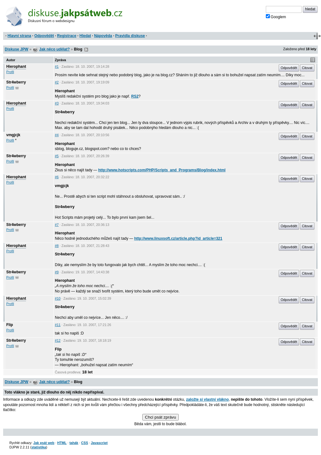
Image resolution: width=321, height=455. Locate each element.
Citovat (307, 68)
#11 (58, 325)
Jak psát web (43, 443)
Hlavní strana (19, 36)
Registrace (66, 36)
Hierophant (16, 66)
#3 (57, 103)
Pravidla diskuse (130, 36)
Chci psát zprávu (160, 417)
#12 (58, 340)
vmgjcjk (13, 135)
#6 (57, 177)
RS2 (135, 96)
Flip (9, 325)
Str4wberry (16, 82)
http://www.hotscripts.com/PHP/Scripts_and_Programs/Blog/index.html (161, 170)
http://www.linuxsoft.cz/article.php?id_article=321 (178, 238)
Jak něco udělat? (54, 49)
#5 (57, 156)
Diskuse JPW (16, 49)
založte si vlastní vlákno (207, 399)
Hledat (85, 36)
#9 (57, 272)
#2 (57, 82)
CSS (84, 443)
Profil (10, 72)
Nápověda (103, 36)
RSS (86, 49)
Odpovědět (44, 36)
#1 (57, 66)
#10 (58, 298)
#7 (57, 225)
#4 (57, 135)
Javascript (99, 443)
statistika (38, 447)
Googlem (276, 16)
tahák (73, 443)
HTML (61, 443)
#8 (57, 246)
